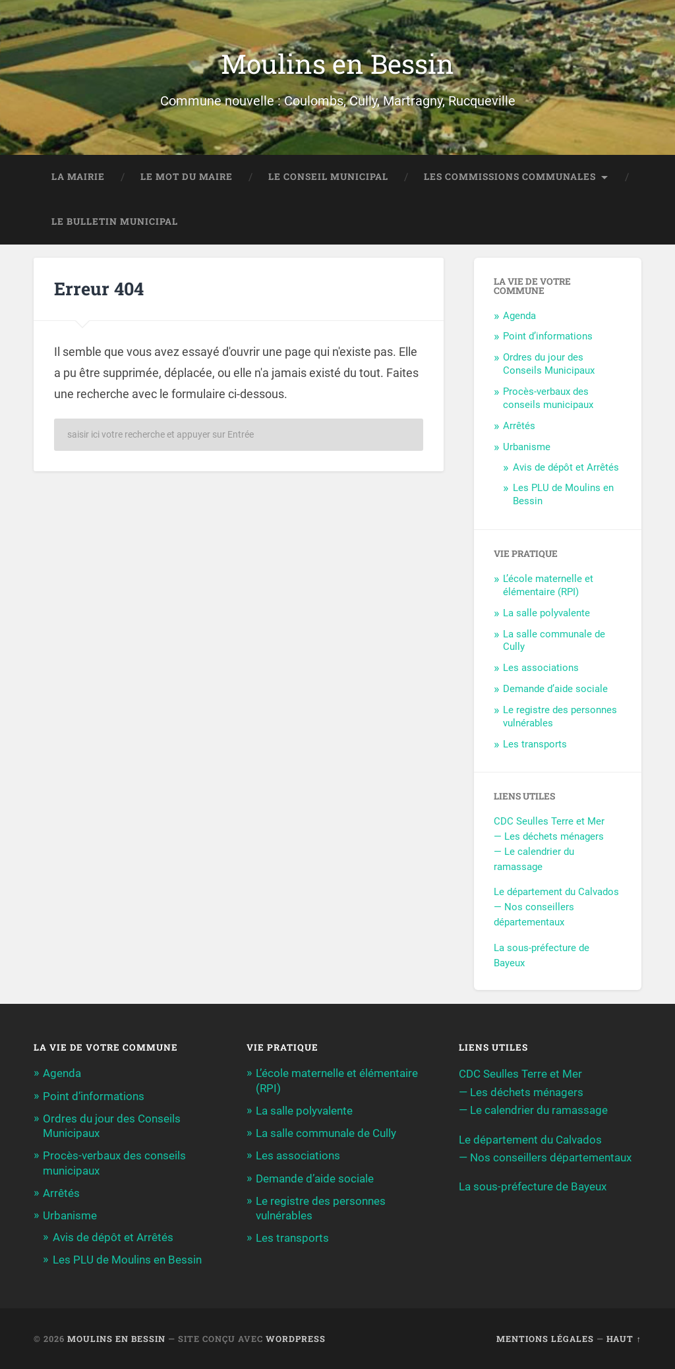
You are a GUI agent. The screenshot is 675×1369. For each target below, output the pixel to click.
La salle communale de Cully (326, 1133)
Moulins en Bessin (337, 63)
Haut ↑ (623, 1338)
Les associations (541, 668)
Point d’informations (548, 336)
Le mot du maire (186, 177)
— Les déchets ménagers (549, 836)
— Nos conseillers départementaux (545, 1157)
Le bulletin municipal (114, 221)
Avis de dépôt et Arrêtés (566, 467)
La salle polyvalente (546, 613)
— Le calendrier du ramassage (533, 1110)
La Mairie (78, 177)
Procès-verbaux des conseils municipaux (548, 398)
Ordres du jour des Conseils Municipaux (549, 363)
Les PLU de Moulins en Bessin (127, 1259)
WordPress (296, 1338)
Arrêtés (519, 426)
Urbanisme (526, 447)
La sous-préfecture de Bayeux (532, 1186)
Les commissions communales (510, 177)
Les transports (535, 744)
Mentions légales (545, 1338)
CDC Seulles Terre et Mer (549, 821)
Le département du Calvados (556, 892)
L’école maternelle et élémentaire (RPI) (548, 585)
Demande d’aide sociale (555, 689)
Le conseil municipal (328, 177)
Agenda (519, 316)
